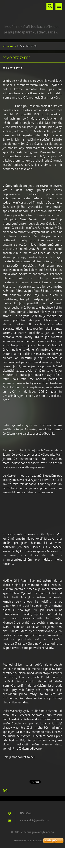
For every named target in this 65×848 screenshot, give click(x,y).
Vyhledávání (49, 6)
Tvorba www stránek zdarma (28, 840)
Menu (58, 6)
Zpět (5, 790)
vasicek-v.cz (9, 46)
